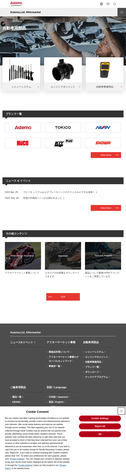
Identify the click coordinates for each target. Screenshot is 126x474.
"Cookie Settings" (25, 465)
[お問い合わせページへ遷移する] (108, 4)
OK (100, 434)
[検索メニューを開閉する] (114, 4)
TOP (63, 297)
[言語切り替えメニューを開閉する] (101, 4)
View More (106, 155)
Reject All (100, 426)
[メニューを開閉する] (121, 12)
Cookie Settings (100, 418)
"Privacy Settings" (17, 459)
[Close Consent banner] (121, 411)
